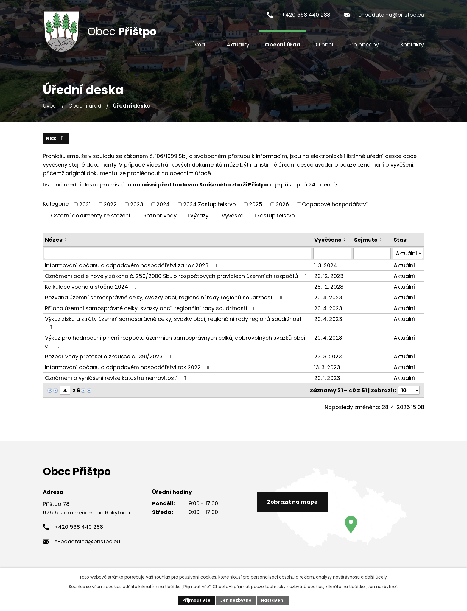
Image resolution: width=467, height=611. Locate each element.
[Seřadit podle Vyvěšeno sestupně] (345, 241)
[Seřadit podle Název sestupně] (66, 241)
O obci (324, 44)
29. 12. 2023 (328, 276)
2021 (85, 204)
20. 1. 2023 (327, 378)
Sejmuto (366, 239)
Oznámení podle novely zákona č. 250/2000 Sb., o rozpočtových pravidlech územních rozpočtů (177, 276)
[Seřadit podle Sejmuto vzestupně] (381, 238)
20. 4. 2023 (328, 297)
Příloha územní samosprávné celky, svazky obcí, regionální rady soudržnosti (151, 308)
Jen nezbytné (235, 600)
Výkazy (199, 215)
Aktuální (404, 265)
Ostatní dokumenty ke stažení (90, 215)
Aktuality (238, 44)
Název (54, 239)
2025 (255, 204)
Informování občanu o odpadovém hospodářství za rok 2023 (132, 265)
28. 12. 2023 (328, 286)
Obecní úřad (282, 44)
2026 (282, 204)
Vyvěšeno (328, 239)
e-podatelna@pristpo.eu (391, 14)
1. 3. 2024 (325, 265)
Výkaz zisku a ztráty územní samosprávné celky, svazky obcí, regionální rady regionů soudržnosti (174, 322)
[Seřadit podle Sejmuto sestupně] (381, 241)
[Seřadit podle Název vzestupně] (66, 238)
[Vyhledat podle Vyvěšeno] (332, 253)
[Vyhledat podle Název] (177, 253)
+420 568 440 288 (305, 14)
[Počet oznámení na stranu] (409, 390)
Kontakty (412, 44)
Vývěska (233, 215)
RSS (56, 138)
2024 (163, 204)
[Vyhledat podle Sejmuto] (372, 253)
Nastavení (273, 600)
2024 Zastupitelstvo (209, 204)
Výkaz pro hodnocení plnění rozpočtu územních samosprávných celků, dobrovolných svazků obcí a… (175, 341)
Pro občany (363, 44)
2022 (110, 204)
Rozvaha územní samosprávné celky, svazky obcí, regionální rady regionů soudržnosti (165, 297)
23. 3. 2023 (328, 356)
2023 (136, 204)
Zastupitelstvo (276, 215)
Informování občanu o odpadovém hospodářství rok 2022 (128, 367)
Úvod (198, 44)
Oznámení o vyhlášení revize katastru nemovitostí (117, 378)
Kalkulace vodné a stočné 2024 (92, 286)
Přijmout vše (196, 600)
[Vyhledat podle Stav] (408, 253)
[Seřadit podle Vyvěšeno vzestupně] (345, 238)
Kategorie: (56, 203)
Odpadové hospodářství (335, 204)
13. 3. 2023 (327, 367)
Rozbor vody (160, 215)
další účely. (376, 577)
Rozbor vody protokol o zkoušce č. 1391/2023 (109, 356)
